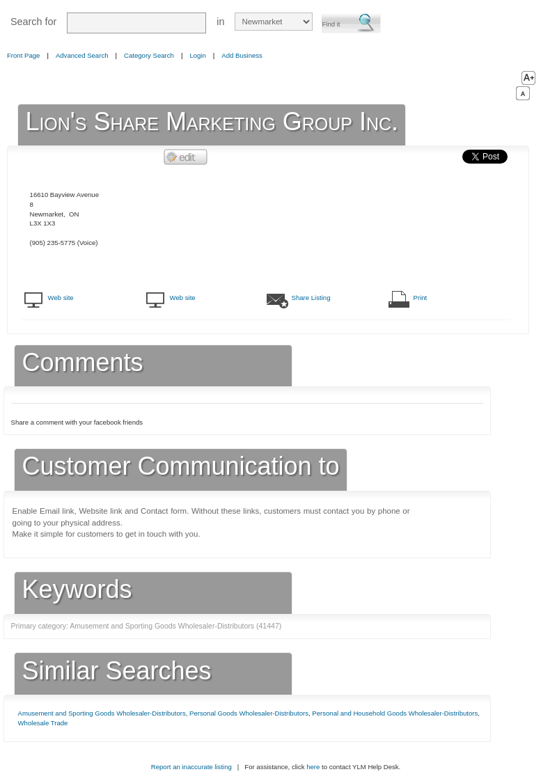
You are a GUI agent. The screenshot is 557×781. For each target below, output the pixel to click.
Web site (61, 297)
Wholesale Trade (43, 723)
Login (197, 55)
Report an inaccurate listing (191, 767)
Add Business (241, 55)
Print (420, 297)
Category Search (149, 55)
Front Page (23, 55)
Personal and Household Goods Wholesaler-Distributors (395, 713)
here (313, 767)
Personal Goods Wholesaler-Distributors (248, 713)
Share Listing (311, 297)
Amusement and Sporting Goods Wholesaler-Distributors (102, 713)
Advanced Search (82, 55)
